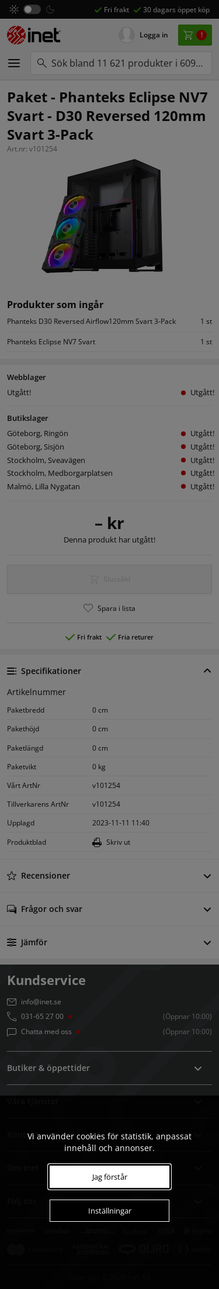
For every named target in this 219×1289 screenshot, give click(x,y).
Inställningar (109, 1210)
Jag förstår (109, 1176)
